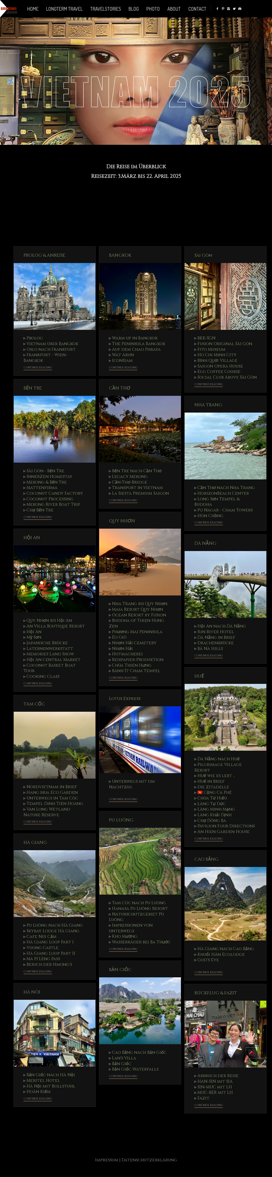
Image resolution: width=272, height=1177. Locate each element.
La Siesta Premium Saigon (140, 493)
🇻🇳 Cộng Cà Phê (214, 792)
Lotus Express (124, 698)
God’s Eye (208, 960)
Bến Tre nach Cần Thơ (137, 471)
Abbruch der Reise (218, 1076)
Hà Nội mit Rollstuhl (51, 1086)
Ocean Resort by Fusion (139, 615)
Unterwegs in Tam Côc (52, 798)
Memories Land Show (50, 654)
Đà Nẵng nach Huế (218, 759)
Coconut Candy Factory (55, 493)
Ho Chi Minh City (217, 355)
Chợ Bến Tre (40, 510)
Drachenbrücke (215, 643)
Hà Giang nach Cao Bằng (225, 949)
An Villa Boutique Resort (56, 626)
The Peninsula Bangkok (138, 344)
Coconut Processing (50, 499)
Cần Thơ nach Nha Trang (226, 488)
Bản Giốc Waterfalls (135, 1069)
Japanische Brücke (47, 643)
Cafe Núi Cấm (42, 936)
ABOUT (174, 9)
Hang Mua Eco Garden (52, 792)
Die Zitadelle (213, 787)
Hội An (34, 632)
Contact (197, 9)
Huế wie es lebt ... (216, 776)
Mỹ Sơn (34, 637)
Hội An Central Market (53, 660)
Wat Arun (123, 355)
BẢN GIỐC (120, 970)
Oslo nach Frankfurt (51, 349)
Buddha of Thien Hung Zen (136, 623)
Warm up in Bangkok (135, 338)
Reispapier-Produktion (138, 660)
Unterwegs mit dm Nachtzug (132, 784)
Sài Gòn (203, 255)
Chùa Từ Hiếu (212, 798)
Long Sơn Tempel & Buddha (217, 502)
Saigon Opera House (220, 366)
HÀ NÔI (31, 992)
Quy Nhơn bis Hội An (49, 620)
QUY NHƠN (122, 521)
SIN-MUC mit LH (214, 1087)
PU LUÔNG (121, 820)
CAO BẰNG (206, 859)
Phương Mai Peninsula (137, 632)
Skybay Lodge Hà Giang (53, 931)
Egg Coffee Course (218, 371)
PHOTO (153, 9)
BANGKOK (120, 255)
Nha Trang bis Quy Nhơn (139, 604)
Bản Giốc (121, 1064)
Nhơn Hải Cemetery (134, 643)
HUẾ (199, 676)
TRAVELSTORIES (105, 9)
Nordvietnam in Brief (52, 787)
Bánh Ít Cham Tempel (136, 671)
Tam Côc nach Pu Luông (139, 903)
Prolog (35, 338)
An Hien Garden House (223, 832)
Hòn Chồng (210, 516)
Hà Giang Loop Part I (50, 942)
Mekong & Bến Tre (47, 482)
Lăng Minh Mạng (216, 809)
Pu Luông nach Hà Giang (55, 925)
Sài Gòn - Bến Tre (45, 471)
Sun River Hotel (215, 632)
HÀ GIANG (35, 842)
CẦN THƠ (119, 388)
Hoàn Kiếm (39, 1091)
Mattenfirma (42, 488)
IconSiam (122, 360)
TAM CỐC (34, 704)
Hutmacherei (127, 654)
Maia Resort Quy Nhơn (137, 609)
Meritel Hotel (43, 1080)
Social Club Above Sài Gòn (227, 377)
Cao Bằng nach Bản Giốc (139, 1052)
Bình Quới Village (217, 360)
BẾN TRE (32, 388)
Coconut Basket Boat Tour (49, 668)
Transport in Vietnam (137, 488)
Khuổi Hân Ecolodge (221, 954)
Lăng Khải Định (214, 815)
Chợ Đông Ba (211, 820)
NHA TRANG (208, 405)
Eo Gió (119, 637)
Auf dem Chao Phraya (136, 349)
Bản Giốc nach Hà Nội (51, 1075)
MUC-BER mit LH (215, 1092)
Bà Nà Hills (210, 648)
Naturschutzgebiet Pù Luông (136, 917)
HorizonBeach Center (223, 493)
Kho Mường (124, 936)
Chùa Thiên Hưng (132, 665)
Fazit (203, 1098)
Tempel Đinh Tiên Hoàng (55, 803)
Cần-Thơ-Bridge (129, 482)
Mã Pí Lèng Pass (43, 959)
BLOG (133, 9)
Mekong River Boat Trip (53, 504)
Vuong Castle (42, 948)
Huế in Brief (211, 781)
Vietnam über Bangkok (52, 344)
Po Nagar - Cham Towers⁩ (225, 510)
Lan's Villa (124, 1058)
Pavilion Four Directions (226, 826)
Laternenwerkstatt (50, 648)
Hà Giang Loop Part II (51, 953)
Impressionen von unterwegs (131, 928)
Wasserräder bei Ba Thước (141, 942)
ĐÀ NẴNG (205, 543)
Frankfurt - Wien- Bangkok (45, 357)
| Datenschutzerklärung (148, 1160)
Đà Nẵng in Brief (216, 637)
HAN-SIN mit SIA (215, 1081)
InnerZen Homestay (49, 476)
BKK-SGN (206, 338)
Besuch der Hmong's (49, 964)
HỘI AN (31, 538)
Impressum (107, 1160)
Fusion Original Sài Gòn (224, 344)
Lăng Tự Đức (211, 804)
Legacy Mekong (130, 476)
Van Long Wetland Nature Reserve (46, 812)
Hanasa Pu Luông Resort (140, 908)
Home (32, 9)
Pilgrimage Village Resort (218, 767)
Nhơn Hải (122, 648)
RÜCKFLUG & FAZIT (215, 993)
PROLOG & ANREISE (44, 255)
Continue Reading (37, 367)
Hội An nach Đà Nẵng (221, 626)
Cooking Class (43, 676)
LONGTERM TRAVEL (64, 9)
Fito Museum (211, 349)
